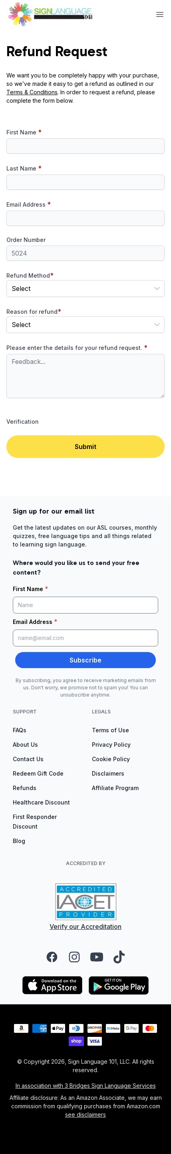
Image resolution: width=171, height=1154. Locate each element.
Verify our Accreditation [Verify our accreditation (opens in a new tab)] (85, 926)
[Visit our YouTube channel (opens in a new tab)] (96, 957)
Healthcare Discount (41, 802)
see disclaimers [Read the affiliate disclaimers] (85, 1114)
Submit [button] (85, 447)
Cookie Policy (111, 759)
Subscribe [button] (85, 660)
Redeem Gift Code (38, 773)
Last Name (24, 168)
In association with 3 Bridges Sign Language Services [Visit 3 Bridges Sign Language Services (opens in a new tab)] (86, 1085)
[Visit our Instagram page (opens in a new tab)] (74, 957)
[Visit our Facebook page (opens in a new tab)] (52, 957)
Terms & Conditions (32, 92)
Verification (22, 421)
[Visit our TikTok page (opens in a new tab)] (119, 957)
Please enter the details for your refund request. (76, 347)
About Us (25, 744)
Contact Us (28, 759)
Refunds (24, 787)
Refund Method (30, 275)
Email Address (28, 204)
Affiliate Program (115, 787)
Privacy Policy (111, 744)
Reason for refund (33, 311)
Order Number (26, 239)
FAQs (19, 730)
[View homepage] (50, 14)
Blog (19, 840)
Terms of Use (110, 730)
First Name (24, 132)
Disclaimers (108, 773)
